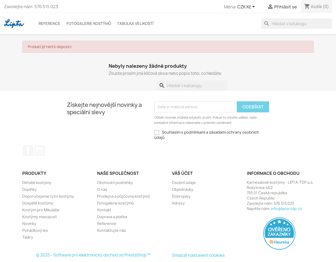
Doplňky (29, 189)
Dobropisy (181, 196)
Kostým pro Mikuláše (40, 209)
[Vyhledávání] (296, 23)
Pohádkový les (35, 230)
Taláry (27, 237)
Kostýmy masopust (39, 216)
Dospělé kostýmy (37, 203)
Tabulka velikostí (135, 23)
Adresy (178, 203)
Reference (49, 23)
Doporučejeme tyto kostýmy (48, 196)
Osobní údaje (184, 182)
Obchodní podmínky (115, 182)
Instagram (39, 150)
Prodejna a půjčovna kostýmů (123, 196)
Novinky (29, 223)
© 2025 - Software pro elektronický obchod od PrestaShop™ (93, 255)
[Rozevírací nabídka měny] (247, 7)
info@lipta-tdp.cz (286, 208)
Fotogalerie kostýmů (88, 23)
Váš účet (182, 173)
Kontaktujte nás (111, 230)
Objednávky (182, 189)
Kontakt (104, 209)
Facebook (28, 150)
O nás (102, 189)
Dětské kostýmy (36, 182)
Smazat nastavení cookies (198, 255)
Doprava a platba (112, 216)
